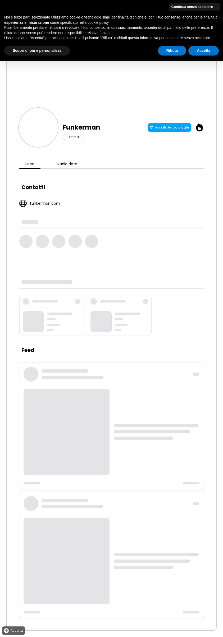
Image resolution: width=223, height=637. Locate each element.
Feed (29, 164)
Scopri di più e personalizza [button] (37, 50)
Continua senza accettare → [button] (194, 7)
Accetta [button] (203, 50)
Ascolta (13, 631)
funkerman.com (45, 203)
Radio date (67, 164)
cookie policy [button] (98, 22)
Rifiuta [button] (172, 50)
